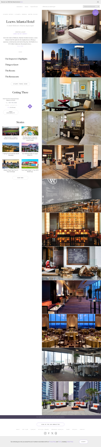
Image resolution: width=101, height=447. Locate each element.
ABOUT (18, 429)
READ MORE (20, 46)
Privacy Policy (52, 441)
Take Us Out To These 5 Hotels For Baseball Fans (11, 137)
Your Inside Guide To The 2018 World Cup (30, 170)
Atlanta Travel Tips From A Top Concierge (11, 170)
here (21, 2)
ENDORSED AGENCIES (57, 429)
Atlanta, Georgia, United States (26, 14)
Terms (59, 441)
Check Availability (11, 112)
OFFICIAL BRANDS (43, 429)
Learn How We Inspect (20, 33)
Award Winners (34, 6)
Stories (26, 6)
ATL (8, 107)
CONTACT (82, 429)
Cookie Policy (70, 441)
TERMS (68, 429)
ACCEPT (83, 441)
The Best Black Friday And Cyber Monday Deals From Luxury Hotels (30, 138)
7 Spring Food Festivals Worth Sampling (10, 154)
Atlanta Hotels (8, 14)
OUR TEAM (25, 429)
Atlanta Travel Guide (20, 83)
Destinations (19, 6)
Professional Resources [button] (91, 6)
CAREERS (33, 429)
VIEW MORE (20, 177)
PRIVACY (74, 429)
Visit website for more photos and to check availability (50, 417)
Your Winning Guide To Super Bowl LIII (30, 154)
